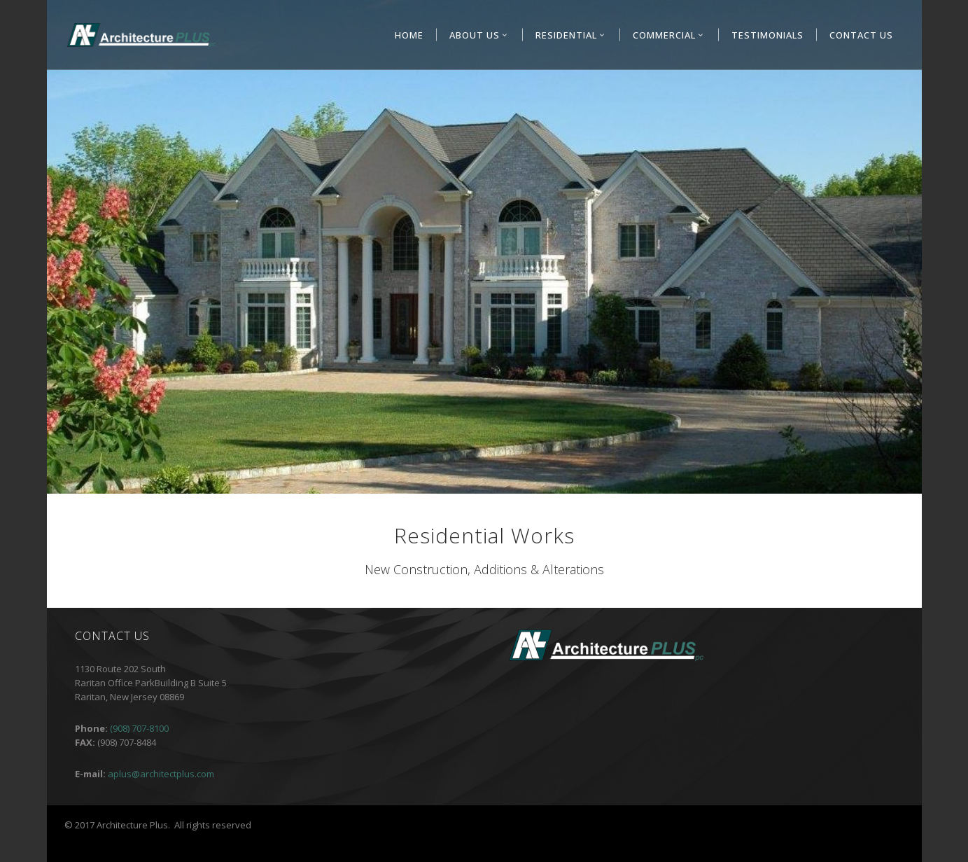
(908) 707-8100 (139, 728)
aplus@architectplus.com (161, 773)
